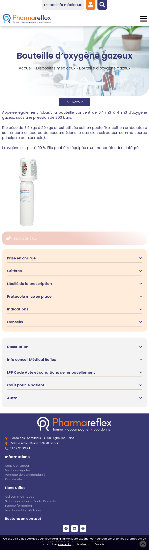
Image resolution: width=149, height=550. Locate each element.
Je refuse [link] (81, 544)
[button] (143, 18)
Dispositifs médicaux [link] (55, 68)
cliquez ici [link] (64, 544)
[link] (90, 4)
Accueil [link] (25, 68)
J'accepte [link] (99, 544)
